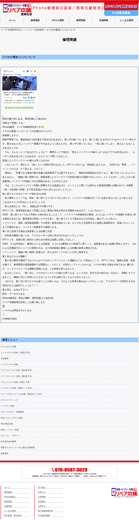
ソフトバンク (9, 252)
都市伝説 (94, 273)
